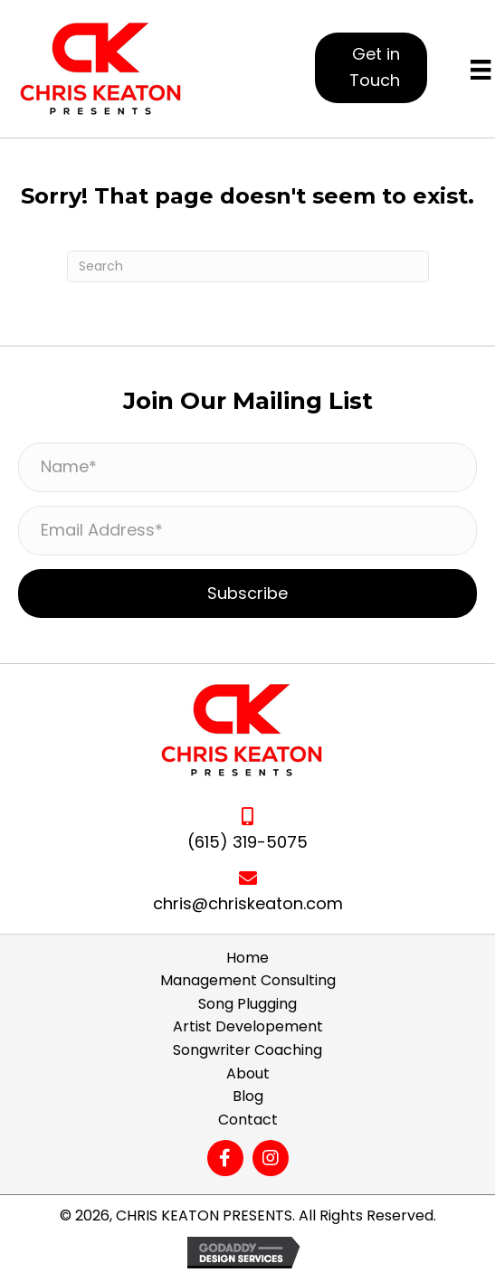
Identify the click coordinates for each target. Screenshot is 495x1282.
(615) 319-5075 (247, 842)
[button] (371, 68)
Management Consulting (248, 980)
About (248, 1073)
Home (247, 957)
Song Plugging (247, 1003)
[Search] (248, 266)
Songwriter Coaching (247, 1050)
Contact (248, 1119)
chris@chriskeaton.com (248, 903)
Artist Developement (248, 1026)
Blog (248, 1096)
